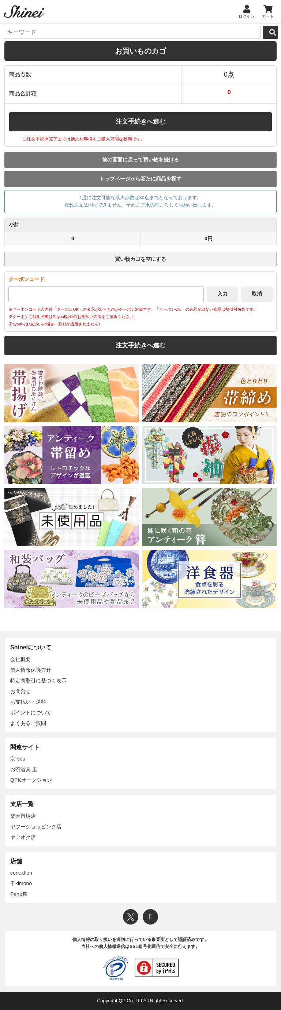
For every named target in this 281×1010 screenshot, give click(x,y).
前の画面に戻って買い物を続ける (140, 160)
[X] (130, 917)
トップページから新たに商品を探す (140, 179)
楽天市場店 (23, 816)
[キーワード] (132, 32)
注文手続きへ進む (140, 121)
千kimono (21, 883)
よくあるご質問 (28, 723)
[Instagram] (150, 917)
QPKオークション (31, 780)
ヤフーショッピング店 (35, 826)
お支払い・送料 (28, 702)
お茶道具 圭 (23, 769)
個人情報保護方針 (30, 670)
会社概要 (20, 659)
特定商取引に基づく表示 (38, 680)
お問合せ (20, 691)
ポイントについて (30, 712)
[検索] (270, 32)
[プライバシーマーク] (115, 968)
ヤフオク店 (23, 837)
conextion (21, 873)
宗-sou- (18, 759)
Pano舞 (18, 894)
